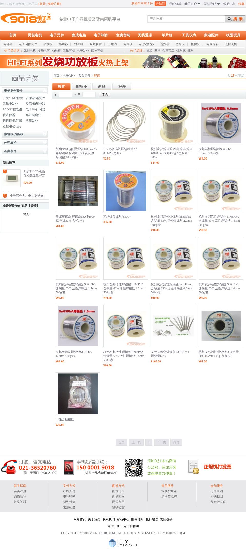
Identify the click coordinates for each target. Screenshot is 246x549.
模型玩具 (233, 35)
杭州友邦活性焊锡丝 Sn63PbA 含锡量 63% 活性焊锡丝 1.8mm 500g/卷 (219, 221)
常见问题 (20, 502)
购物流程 (20, 496)
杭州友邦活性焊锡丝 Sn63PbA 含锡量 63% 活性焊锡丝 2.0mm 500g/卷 (171, 221)
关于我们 (94, 519)
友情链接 (166, 519)
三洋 (157, 50)
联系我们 (108, 519)
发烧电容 (44, 50)
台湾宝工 (168, 50)
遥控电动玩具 (12, 126)
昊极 (149, 50)
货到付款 (69, 502)
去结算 (160, 3)
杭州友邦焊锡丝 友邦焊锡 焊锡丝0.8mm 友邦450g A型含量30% (171, 153)
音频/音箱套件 (35, 98)
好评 (122, 86)
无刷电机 (30, 50)
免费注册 (54, 4)
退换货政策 (169, 491)
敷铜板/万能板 (13, 134)
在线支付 (69, 491)
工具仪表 (189, 35)
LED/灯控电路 (12, 109)
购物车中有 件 (142, 3)
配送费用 (118, 502)
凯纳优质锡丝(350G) (117, 216)
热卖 (61, 86)
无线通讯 (145, 35)
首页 (12, 35)
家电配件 (211, 35)
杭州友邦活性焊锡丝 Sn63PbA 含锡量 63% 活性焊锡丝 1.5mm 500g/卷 (76, 288)
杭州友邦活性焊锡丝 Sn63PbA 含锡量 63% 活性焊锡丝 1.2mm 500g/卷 (124, 288)
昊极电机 (35, 35)
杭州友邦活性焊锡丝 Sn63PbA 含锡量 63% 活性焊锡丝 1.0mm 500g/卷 (219, 288)
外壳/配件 (10, 142)
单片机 (167, 35)
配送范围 (118, 491)
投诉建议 (152, 519)
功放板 (56, 50)
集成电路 (79, 35)
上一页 (136, 442)
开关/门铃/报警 (13, 98)
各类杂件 (10, 151)
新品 (101, 86)
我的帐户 (190, 4)
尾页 (176, 442)
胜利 (190, 50)
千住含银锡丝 (65, 419)
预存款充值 (218, 502)
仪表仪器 (9, 115)
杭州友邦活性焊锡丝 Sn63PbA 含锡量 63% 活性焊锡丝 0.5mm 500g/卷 (124, 356)
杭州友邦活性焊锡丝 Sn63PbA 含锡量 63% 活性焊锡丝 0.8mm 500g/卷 (171, 288)
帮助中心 (229, 4)
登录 (42, 4)
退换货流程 (169, 496)
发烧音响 (123, 35)
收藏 (241, 4)
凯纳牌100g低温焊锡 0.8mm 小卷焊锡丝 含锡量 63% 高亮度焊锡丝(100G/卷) (76, 153)
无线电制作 (10, 103)
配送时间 (118, 496)
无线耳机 (69, 50)
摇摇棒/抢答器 (12, 120)
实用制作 (32, 120)
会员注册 (20, 491)
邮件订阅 (137, 519)
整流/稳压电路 (35, 103)
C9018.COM (106, 533)
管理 (33, 206)
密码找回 (217, 496)
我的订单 (175, 4)
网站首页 (80, 519)
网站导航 (210, 4)
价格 (79, 86)
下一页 (161, 442)
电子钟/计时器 (35, 109)
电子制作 (101, 35)
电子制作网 (131, 526)
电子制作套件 (13, 90)
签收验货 (118, 507)
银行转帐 (69, 496)
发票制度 (69, 507)
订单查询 (217, 491)
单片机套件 (33, 115)
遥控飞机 (97, 50)
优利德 (181, 50)
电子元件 (57, 35)
